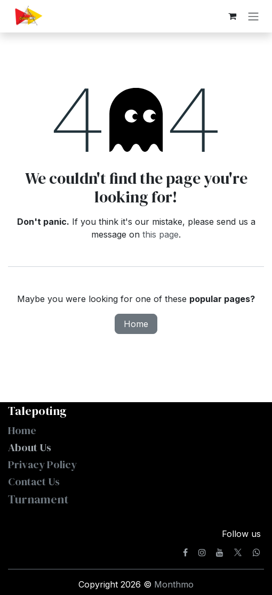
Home (136, 324)
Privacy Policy (42, 464)
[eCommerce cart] (232, 16)
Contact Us (34, 481)
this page (160, 234)
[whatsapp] (256, 552)
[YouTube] (220, 552)
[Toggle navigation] (253, 16)
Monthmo (174, 584)
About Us (30, 447)
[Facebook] (185, 552)
